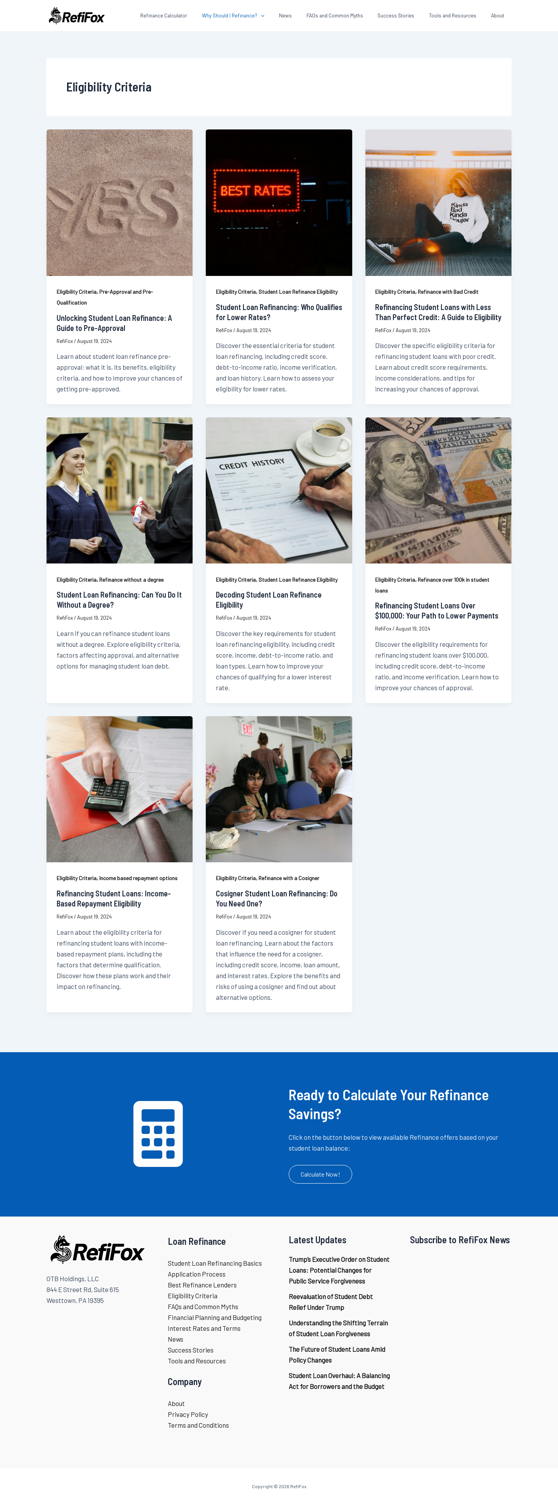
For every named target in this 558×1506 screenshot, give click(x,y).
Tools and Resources (197, 1361)
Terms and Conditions (198, 1425)
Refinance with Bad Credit (448, 291)
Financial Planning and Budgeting (215, 1317)
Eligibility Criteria (76, 291)
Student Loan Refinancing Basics (215, 1263)
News (175, 1339)
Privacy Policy (188, 1414)
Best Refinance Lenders (202, 1285)
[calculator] (158, 1134)
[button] (320, 1174)
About (176, 1403)
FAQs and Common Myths (203, 1306)
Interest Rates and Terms (204, 1328)
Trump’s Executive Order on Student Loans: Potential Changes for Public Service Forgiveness (339, 1270)
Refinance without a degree (131, 579)
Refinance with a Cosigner (288, 878)
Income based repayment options (138, 878)
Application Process (197, 1274)
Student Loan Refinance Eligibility (298, 291)
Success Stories (191, 1350)
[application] (283, 15)
